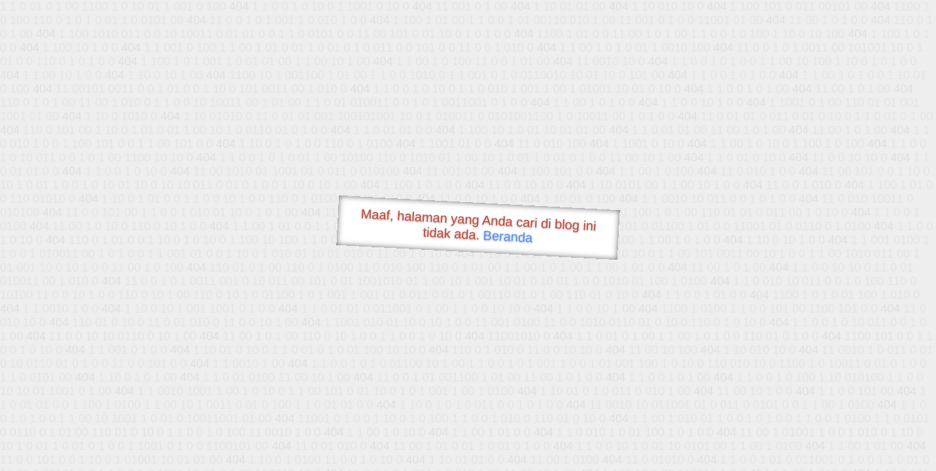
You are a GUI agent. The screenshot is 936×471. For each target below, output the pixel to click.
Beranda (508, 236)
